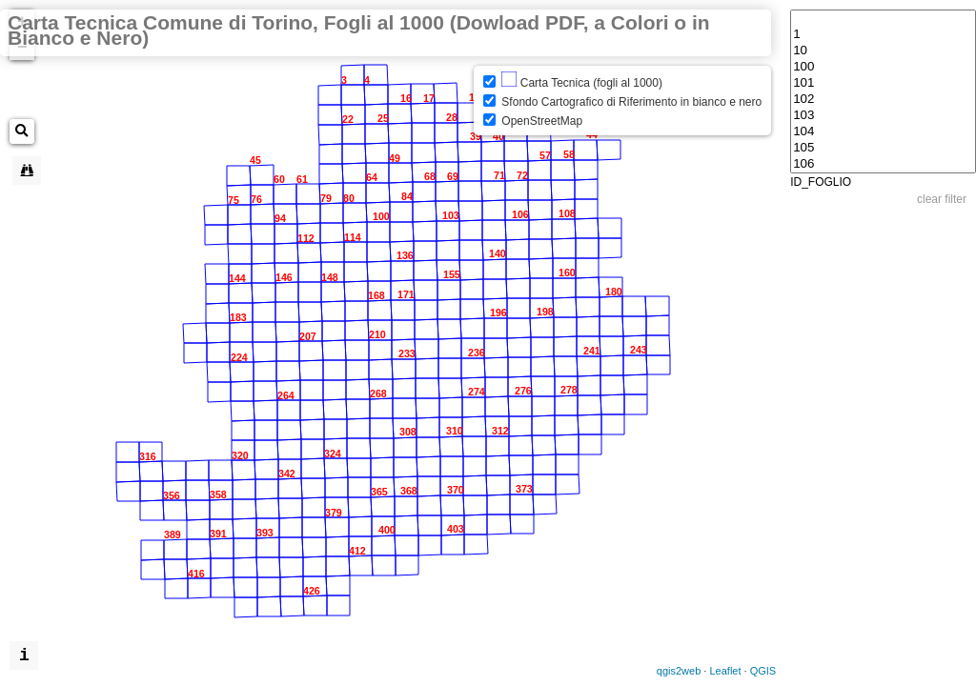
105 (883, 148)
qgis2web (679, 670)
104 (883, 132)
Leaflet (725, 670)
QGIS (763, 670)
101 (883, 83)
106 (883, 164)
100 (883, 67)
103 (883, 116)
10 (883, 51)
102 (883, 99)
